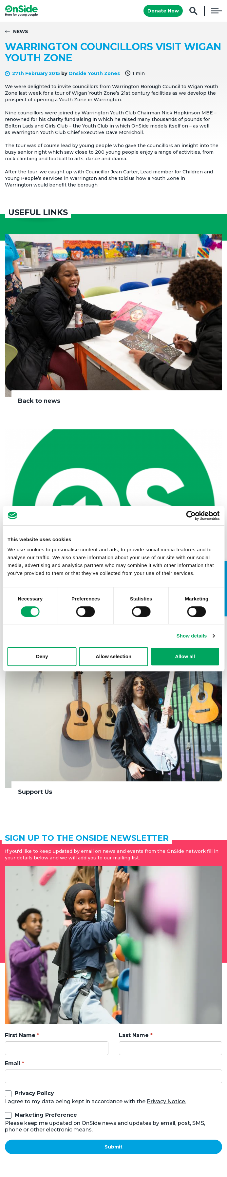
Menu (216, 10)
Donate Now (163, 11)
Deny (42, 656)
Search (193, 11)
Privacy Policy (34, 1093)
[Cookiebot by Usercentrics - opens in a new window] (190, 515)
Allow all (185, 656)
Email (12, 1063)
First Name (20, 1035)
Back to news (39, 400)
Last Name (134, 1035)
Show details (192, 635)
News (20, 31)
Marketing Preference (46, 1115)
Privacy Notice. (166, 1101)
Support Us (35, 791)
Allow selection (113, 656)
